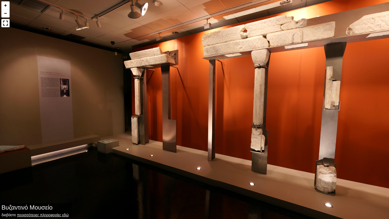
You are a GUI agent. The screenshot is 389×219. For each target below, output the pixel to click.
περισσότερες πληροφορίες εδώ (43, 215)
